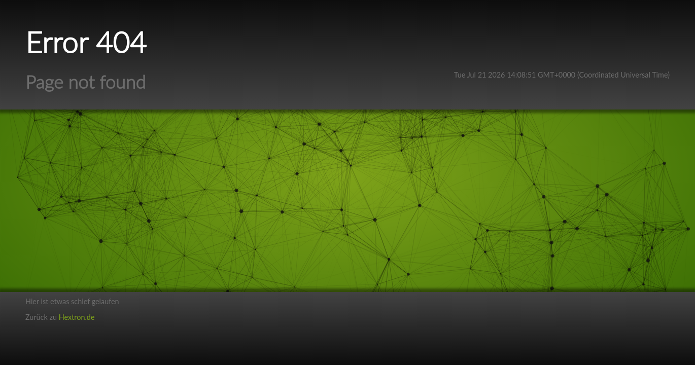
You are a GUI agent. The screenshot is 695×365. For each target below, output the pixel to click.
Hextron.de (77, 317)
